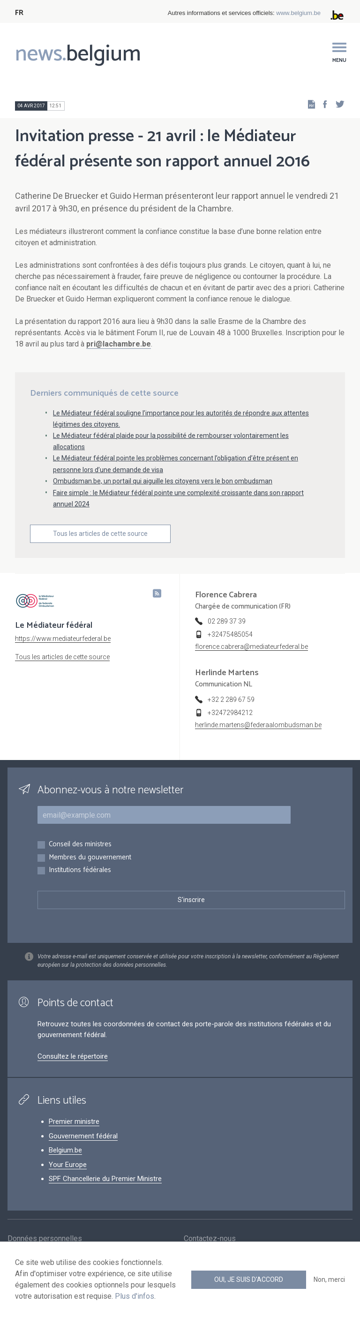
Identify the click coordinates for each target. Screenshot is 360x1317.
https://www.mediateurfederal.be (63, 638)
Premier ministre (74, 1121)
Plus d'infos (134, 1296)
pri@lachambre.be (118, 343)
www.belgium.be (298, 12)
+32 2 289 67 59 (231, 699)
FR (19, 13)
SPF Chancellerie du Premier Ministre (105, 1178)
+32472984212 (230, 712)
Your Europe (68, 1164)
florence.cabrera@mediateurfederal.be (251, 646)
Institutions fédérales (80, 870)
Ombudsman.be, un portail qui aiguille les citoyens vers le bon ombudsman (162, 481)
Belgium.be (65, 1150)
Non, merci (329, 1279)
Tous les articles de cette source (100, 533)
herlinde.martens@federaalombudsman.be (258, 725)
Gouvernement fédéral (83, 1136)
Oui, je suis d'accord (248, 1279)
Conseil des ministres (80, 844)
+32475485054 (230, 634)
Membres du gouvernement (90, 857)
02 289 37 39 (227, 621)
